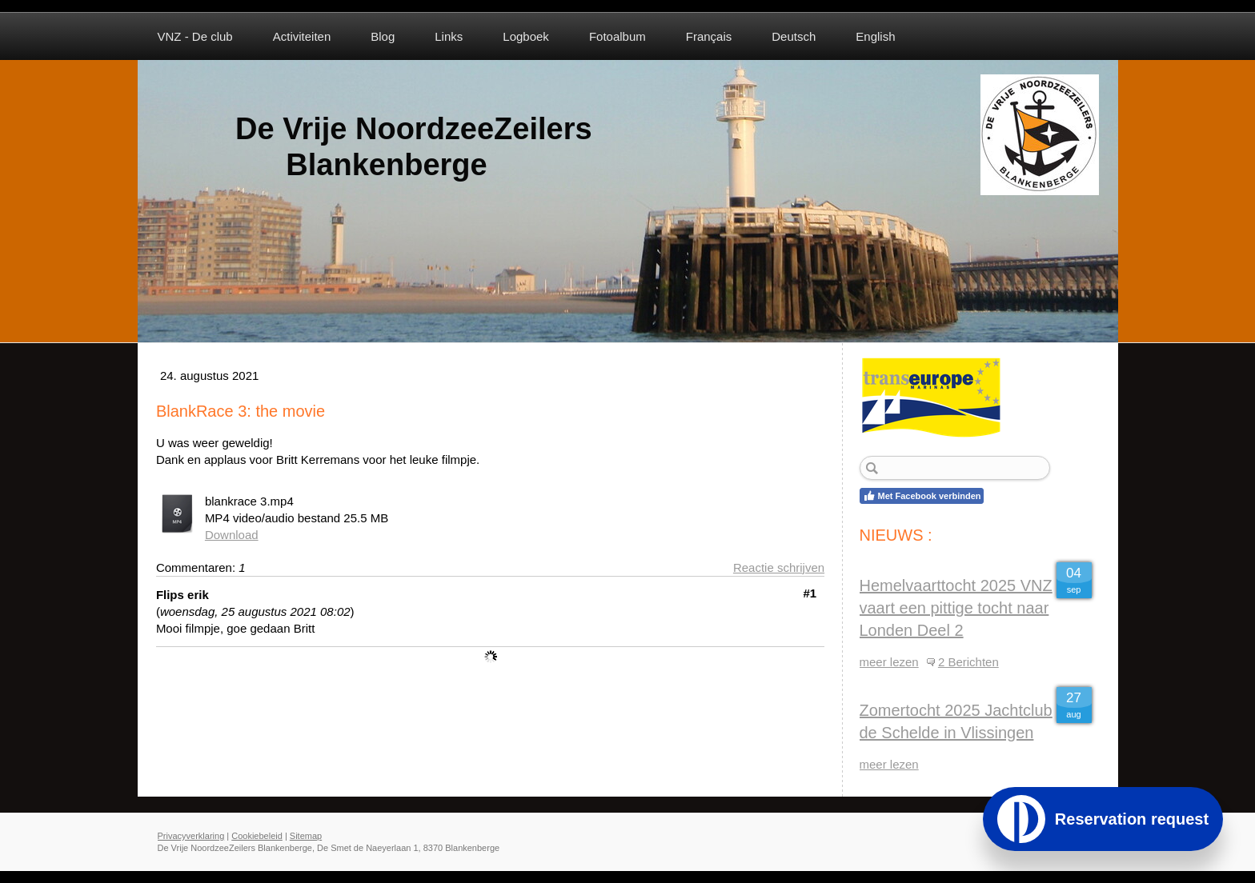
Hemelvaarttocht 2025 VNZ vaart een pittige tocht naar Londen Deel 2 (956, 608)
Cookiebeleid (257, 836)
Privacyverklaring (191, 836)
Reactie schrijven (778, 567)
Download (232, 534)
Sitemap (306, 836)
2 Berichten (968, 662)
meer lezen (889, 662)
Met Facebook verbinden (922, 495)
